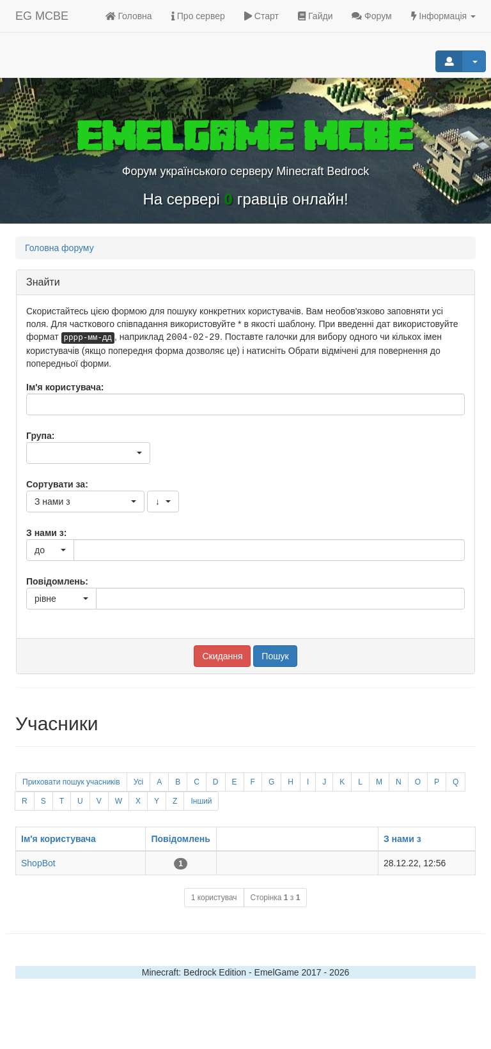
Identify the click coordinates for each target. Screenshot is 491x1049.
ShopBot (38, 863)
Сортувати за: (57, 484)
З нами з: (46, 533)
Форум (371, 16)
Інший (201, 801)
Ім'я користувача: (65, 387)
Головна (128, 16)
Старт (261, 16)
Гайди (315, 16)
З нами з (402, 839)
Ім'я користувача (58, 839)
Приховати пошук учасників (71, 781)
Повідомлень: (57, 581)
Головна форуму (59, 248)
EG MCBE (41, 16)
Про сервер (198, 16)
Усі (139, 781)
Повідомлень (180, 839)
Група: (40, 436)
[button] (88, 453)
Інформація (443, 16)
